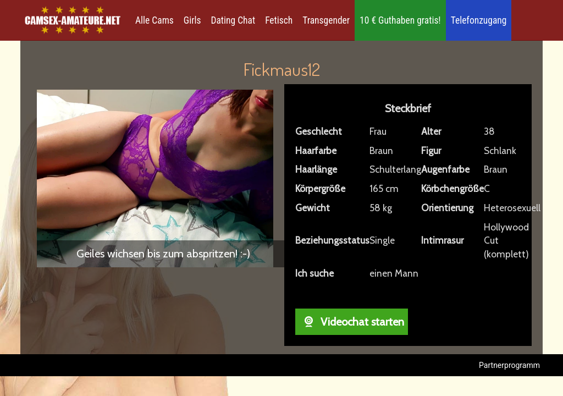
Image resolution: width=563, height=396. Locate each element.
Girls (192, 20)
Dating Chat (233, 20)
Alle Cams (154, 20)
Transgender (326, 20)
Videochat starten (351, 321)
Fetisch (278, 20)
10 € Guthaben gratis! (400, 20)
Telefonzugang (479, 20)
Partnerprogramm (509, 365)
